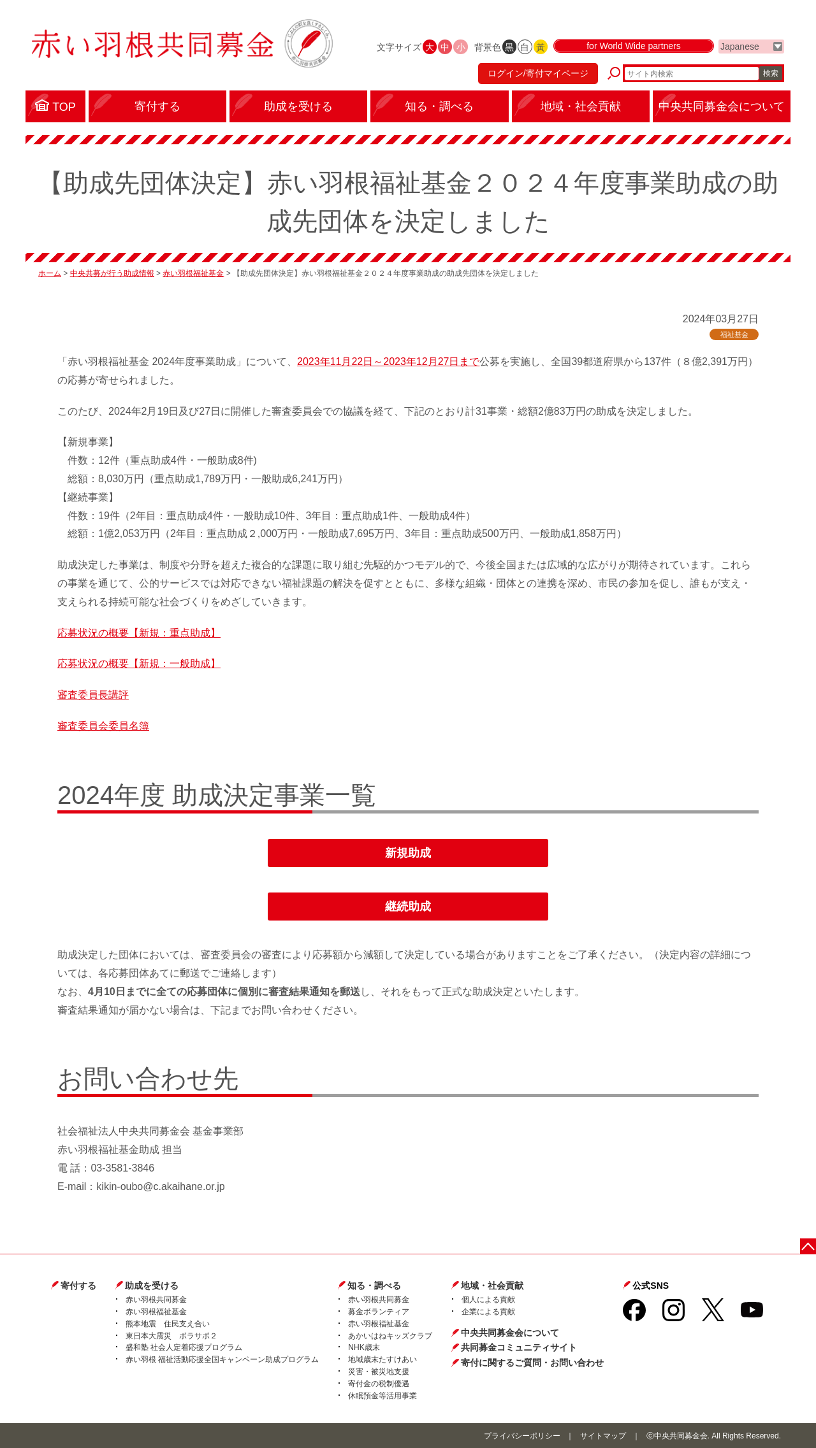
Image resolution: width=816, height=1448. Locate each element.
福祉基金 (734, 334)
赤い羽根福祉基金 (193, 273)
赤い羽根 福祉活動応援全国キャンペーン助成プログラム (222, 1359)
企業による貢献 (488, 1311)
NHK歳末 (363, 1347)
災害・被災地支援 (378, 1371)
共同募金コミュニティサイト (519, 1347)
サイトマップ (603, 1435)
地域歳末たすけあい (382, 1359)
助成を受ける (151, 1285)
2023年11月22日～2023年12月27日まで (388, 361)
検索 (770, 73)
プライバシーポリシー (522, 1435)
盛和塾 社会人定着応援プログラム (184, 1347)
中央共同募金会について (510, 1333)
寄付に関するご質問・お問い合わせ (532, 1363)
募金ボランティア (378, 1311)
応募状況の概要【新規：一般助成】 (139, 663)
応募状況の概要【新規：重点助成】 (139, 632)
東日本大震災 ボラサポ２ (171, 1335)
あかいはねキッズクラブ (390, 1335)
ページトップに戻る (808, 1246)
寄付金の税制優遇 (378, 1383)
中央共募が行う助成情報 (112, 273)
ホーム (49, 273)
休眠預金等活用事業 (382, 1395)
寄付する (78, 1285)
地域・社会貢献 (492, 1285)
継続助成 (408, 906)
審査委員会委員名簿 (103, 725)
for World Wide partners (633, 46)
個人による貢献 (488, 1299)
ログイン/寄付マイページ (538, 73)
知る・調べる (374, 1285)
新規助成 (408, 853)
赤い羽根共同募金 (156, 1299)
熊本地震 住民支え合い (168, 1323)
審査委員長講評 (93, 694)
